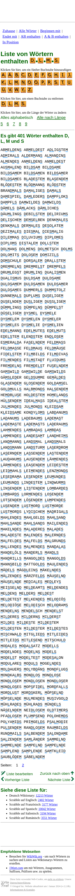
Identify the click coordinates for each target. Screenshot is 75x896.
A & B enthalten (56, 36)
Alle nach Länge (51, 117)
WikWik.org (34, 856)
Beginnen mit (50, 31)
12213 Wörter (44, 795)
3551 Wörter (49, 818)
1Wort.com (16, 868)
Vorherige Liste (15, 780)
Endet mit (10, 36)
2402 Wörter (46, 800)
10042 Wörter (47, 809)
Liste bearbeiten (17, 774)
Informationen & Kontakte (22, 889)
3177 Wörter (50, 804)
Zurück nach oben (57, 773)
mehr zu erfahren (56, 879)
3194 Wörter (48, 813)
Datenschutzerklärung (20, 882)
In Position (11, 42)
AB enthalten (30, 36)
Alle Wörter (28, 31)
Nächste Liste (61, 780)
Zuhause (9, 31)
